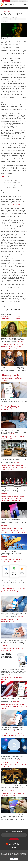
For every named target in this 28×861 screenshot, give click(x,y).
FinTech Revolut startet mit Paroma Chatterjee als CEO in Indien (12, 318)
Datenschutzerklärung (9, 855)
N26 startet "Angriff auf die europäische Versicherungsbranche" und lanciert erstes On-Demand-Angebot (13, 377)
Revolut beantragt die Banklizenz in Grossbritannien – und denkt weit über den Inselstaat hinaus (14, 467)
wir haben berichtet (16, 204)
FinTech (13, 19)
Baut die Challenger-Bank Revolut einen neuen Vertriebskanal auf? (12, 560)
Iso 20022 (22, 1)
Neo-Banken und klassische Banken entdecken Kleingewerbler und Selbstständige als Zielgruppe (13, 346)
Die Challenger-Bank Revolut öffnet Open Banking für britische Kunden (12, 734)
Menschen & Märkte (6, 19)
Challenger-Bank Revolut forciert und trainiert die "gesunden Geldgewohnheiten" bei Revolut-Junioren (13, 591)
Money (6, 1)
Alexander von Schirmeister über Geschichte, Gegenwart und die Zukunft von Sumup (12, 407)
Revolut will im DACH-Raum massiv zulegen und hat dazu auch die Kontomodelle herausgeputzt (13, 498)
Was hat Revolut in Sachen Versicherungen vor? (10, 620)
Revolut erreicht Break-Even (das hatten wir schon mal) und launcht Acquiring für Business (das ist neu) (13, 530)
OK (14, 858)
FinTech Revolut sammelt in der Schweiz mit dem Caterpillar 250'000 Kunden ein (13, 764)
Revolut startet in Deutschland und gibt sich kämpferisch (12, 794)
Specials (14, 1)
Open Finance (4, 21)
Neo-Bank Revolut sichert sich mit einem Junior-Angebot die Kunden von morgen (14, 706)
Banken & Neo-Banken (21, 19)
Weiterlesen (20, 341)
